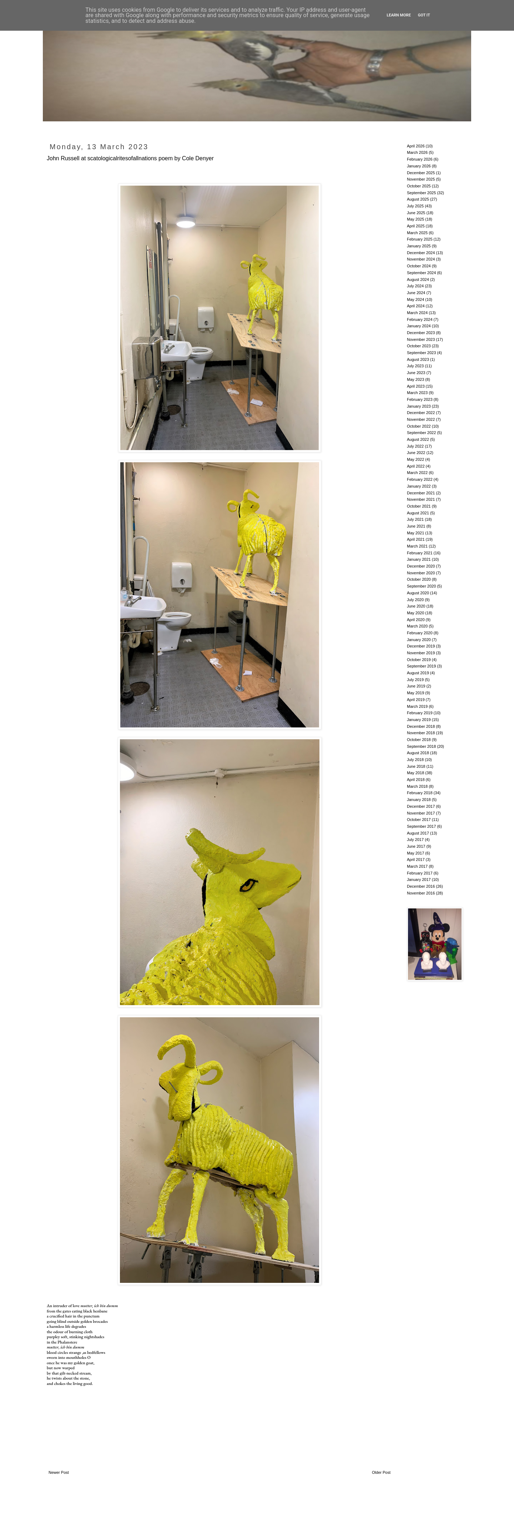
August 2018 (418, 753)
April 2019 (416, 699)
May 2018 (415, 773)
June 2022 (416, 452)
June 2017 (416, 846)
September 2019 (421, 666)
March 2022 (417, 472)
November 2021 (421, 499)
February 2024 (420, 319)
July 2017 (415, 839)
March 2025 (417, 233)
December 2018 (421, 726)
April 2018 (416, 779)
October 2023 (419, 346)
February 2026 (420, 159)
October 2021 (419, 506)
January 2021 (419, 559)
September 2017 (421, 826)
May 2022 (415, 459)
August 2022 (418, 439)
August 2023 (418, 359)
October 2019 (419, 659)
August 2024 (418, 279)
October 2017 (419, 819)
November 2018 (421, 733)
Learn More (399, 15)
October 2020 (419, 579)
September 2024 (421, 273)
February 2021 (420, 553)
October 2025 (419, 186)
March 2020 (417, 626)
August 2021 (418, 513)
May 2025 (415, 219)
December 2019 (421, 646)
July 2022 (415, 446)
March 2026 (417, 152)
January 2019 (419, 719)
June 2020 (416, 606)
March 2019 (417, 706)
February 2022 (420, 479)
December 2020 (421, 566)
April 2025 (416, 226)
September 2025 (421, 193)
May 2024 (415, 299)
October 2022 (419, 426)
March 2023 (417, 392)
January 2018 (419, 799)
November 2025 (421, 179)
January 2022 (419, 486)
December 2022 (421, 412)
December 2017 (421, 806)
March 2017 (417, 866)
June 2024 (416, 293)
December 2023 (421, 333)
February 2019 (420, 713)
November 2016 (421, 893)
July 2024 (415, 286)
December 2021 (421, 493)
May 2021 (415, 533)
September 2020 (421, 586)
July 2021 (415, 519)
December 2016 (421, 886)
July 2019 (415, 679)
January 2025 (419, 246)
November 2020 (421, 573)
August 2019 (418, 673)
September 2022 (421, 432)
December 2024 (421, 253)
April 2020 (416, 620)
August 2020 (418, 593)
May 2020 (415, 613)
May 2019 (415, 693)
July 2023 (415, 366)
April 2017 (416, 859)
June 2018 (416, 766)
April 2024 (416, 306)
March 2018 (417, 786)
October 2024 (419, 266)
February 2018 (420, 793)
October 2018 (419, 739)
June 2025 (416, 213)
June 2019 (416, 686)
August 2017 (418, 833)
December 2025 (421, 173)
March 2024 (417, 313)
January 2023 (419, 406)
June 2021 (416, 526)
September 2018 (421, 746)
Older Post (381, 1472)
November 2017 (421, 813)
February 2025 (420, 239)
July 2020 (415, 600)
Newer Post (59, 1472)
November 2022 (421, 419)
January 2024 (419, 326)
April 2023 (416, 386)
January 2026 (419, 166)
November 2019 (421, 653)
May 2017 (415, 853)
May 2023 (415, 379)
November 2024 (421, 259)
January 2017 (419, 879)
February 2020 (420, 633)
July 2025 (415, 206)
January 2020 (419, 639)
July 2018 (415, 759)
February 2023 (420, 399)
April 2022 (416, 466)
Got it (424, 15)
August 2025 (418, 199)
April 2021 (416, 539)
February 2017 (420, 873)
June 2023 (416, 373)
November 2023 (421, 339)
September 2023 (421, 353)
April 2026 (416, 146)
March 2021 (417, 546)
